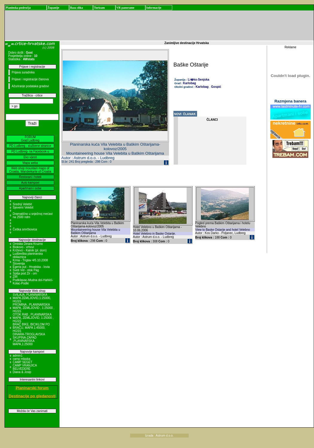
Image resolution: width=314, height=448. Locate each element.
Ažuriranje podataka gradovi (30, 86)
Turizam (99, 7)
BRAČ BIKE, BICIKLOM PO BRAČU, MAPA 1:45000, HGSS (31, 328)
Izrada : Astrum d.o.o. (159, 435)
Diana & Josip (22, 372)
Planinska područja (18, 7)
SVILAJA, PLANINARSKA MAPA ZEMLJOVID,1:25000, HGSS (32, 298)
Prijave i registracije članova (30, 79)
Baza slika (76, 7)
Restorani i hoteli (30, 177)
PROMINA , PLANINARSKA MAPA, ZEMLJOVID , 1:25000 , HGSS (33, 308)
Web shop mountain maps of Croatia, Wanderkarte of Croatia (30, 170)
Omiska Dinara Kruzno (28, 243)
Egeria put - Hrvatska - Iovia (31, 267)
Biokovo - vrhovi (23, 247)
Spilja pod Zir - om (25, 273)
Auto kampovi (30, 182)
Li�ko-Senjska (198, 79)
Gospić (215, 86)
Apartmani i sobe (30, 188)
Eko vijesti (30, 157)
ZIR (15, 276)
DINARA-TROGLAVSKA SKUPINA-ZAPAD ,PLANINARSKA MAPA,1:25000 (29, 339)
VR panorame (125, 7)
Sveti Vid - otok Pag (26, 270)
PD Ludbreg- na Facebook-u (30, 151)
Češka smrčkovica (25, 229)
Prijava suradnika (23, 72)
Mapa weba (30, 163)
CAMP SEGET (22, 362)
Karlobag (189, 83)
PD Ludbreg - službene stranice (30, 145)
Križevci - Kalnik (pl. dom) (30, 250)
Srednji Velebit (22, 204)
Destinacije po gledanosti (32, 396)
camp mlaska (22, 358)
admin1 (18, 355)
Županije (53, 7)
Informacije (153, 7)
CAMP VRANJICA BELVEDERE (25, 367)
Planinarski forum (32, 388)
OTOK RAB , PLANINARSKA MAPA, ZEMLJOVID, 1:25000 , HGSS (33, 318)
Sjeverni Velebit (23, 207)
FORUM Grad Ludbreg (30, 138)
